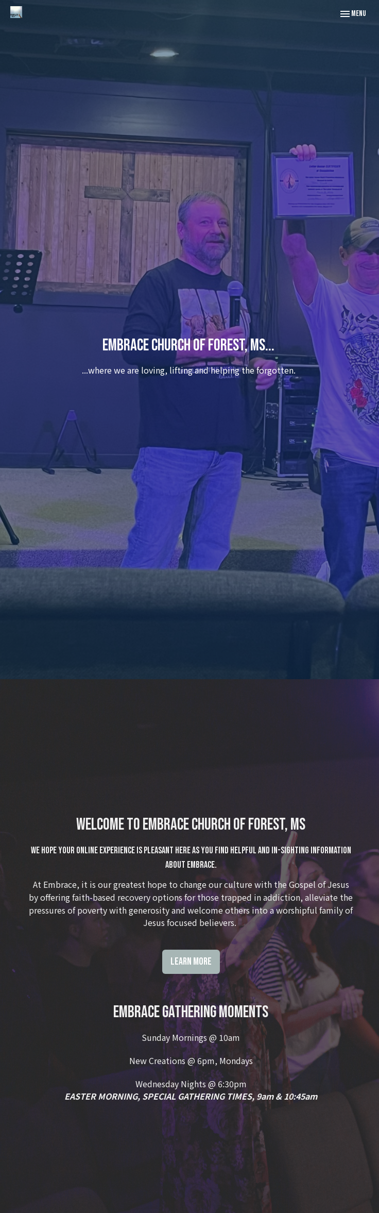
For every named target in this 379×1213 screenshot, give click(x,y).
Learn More (191, 961)
